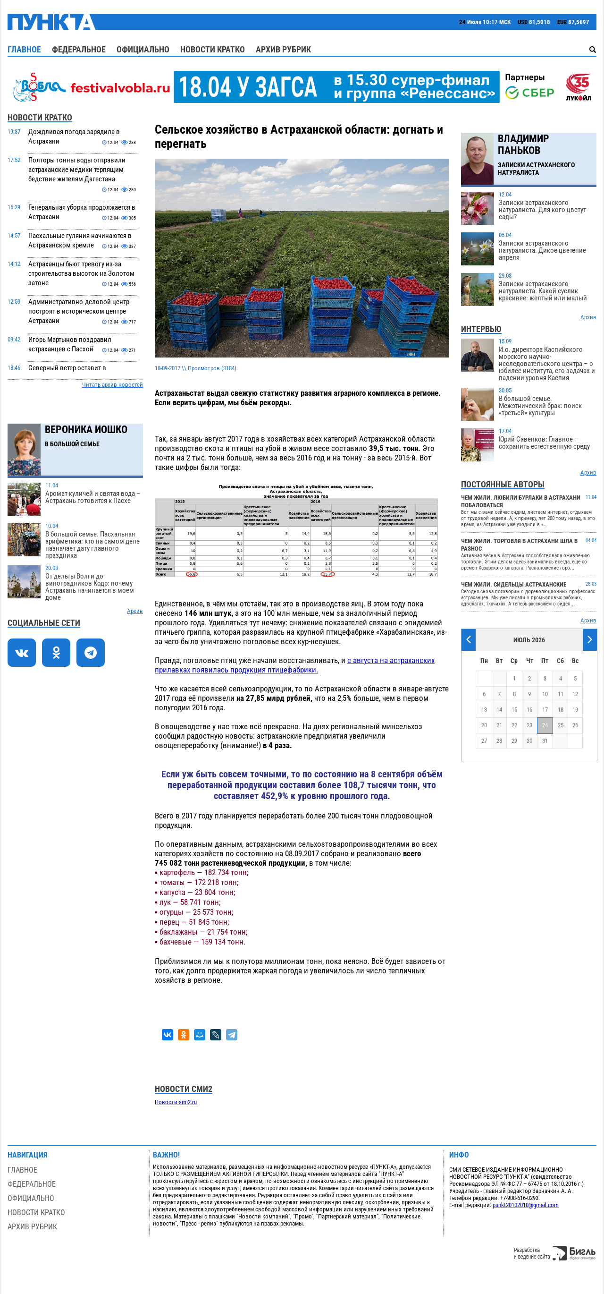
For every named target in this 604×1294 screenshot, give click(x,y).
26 (575, 725)
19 (575, 709)
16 (529, 709)
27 (484, 740)
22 (514, 725)
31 (545, 740)
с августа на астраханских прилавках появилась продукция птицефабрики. (295, 665)
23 (529, 725)
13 (484, 709)
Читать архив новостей (112, 384)
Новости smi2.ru (176, 1102)
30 (529, 740)
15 (514, 709)
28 (499, 740)
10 (545, 694)
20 (484, 725)
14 (499, 709)
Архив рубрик (283, 49)
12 (575, 694)
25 (560, 725)
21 (499, 725)
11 (560, 694)
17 (545, 709)
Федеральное (79, 49)
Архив (135, 610)
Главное (24, 49)
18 (560, 709)
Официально (143, 49)
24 (545, 725)
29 (514, 740)
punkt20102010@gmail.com (526, 1205)
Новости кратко (212, 49)
